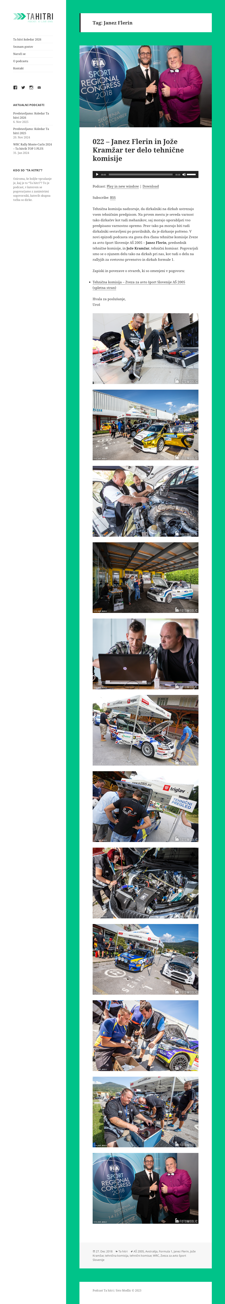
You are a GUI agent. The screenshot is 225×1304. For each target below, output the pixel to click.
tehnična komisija (116, 1256)
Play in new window (123, 186)
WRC (156, 1256)
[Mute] (184, 174)
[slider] (141, 174)
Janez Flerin (181, 1251)
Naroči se (19, 54)
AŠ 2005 (139, 1251)
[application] (145, 174)
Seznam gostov (23, 47)
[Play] (97, 174)
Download (151, 186)
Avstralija (151, 1251)
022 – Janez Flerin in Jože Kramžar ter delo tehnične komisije (138, 150)
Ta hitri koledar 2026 (27, 39)
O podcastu (20, 61)
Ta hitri (123, 1251)
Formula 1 (165, 1251)
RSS (113, 197)
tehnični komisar (141, 1256)
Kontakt (18, 68)
